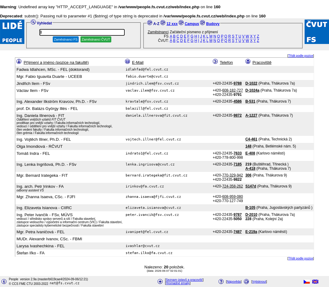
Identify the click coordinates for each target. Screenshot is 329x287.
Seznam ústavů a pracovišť (184, 280)
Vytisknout (259, 281)
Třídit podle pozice (300, 55)
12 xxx (172, 24)
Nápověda (234, 281)
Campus (192, 24)
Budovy (213, 24)
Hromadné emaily (178, 283)
